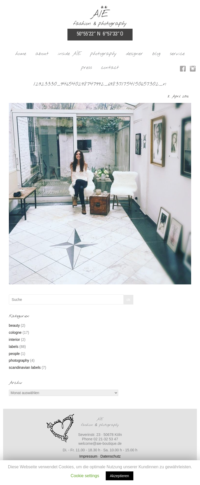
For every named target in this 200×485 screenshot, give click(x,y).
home (20, 53)
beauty (14, 325)
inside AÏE (69, 53)
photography (103, 53)
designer (134, 53)
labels (13, 346)
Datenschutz (111, 456)
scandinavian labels (25, 367)
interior (14, 339)
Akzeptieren (119, 476)
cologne (15, 332)
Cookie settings (85, 476)
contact (110, 67)
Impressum (88, 456)
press (86, 67)
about (41, 53)
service (177, 53)
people (14, 354)
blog (156, 53)
